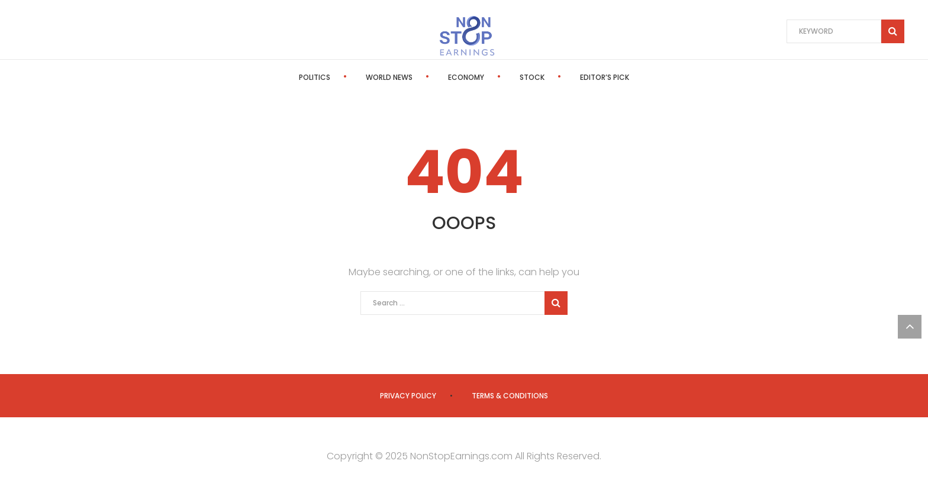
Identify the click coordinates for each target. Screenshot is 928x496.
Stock (532, 77)
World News (389, 77)
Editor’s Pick (604, 77)
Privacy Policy (408, 396)
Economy (466, 77)
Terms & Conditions (510, 396)
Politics (314, 77)
